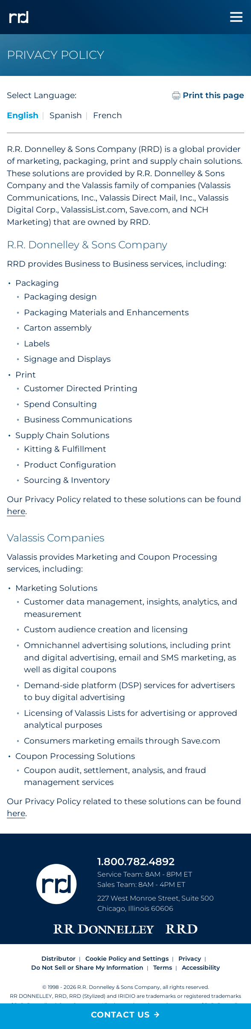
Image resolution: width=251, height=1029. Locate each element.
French (107, 115)
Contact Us (120, 1015)
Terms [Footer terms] (162, 967)
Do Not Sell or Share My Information (87, 967)
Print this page (208, 96)
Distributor (58, 958)
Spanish (66, 115)
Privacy (189, 958)
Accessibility (201, 967)
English (22, 115)
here (16, 511)
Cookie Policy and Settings (127, 958)
